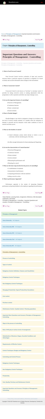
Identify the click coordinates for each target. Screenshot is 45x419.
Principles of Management (13, 34)
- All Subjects (12, 239)
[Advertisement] (22, 18)
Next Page (38, 40)
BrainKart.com (13, 2)
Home (3, 34)
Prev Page (6, 40)
